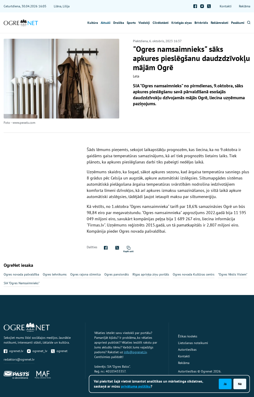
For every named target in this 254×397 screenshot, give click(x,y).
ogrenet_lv (37, 351)
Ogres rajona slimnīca (85, 274)
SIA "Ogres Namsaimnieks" (22, 283)
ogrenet (59, 351)
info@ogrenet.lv (135, 352)
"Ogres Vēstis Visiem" (232, 274)
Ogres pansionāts (116, 274)
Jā (225, 384)
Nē (240, 384)
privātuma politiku (136, 386)
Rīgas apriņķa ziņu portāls (150, 274)
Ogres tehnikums (55, 274)
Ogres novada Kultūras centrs (193, 274)
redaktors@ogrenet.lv (19, 359)
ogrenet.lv (13, 351)
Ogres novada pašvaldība (21, 274)
